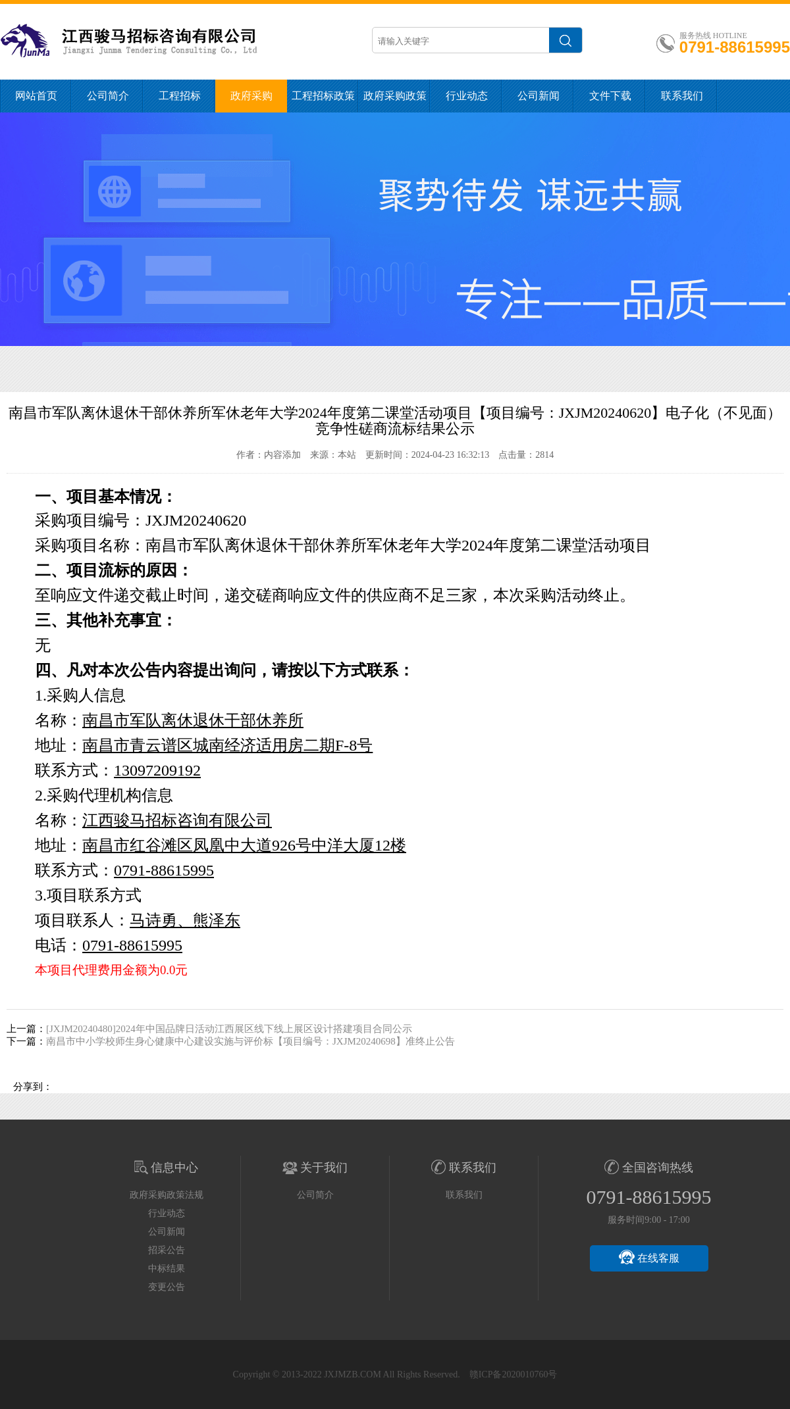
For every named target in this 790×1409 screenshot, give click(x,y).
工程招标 (180, 95)
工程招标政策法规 (323, 101)
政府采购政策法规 (395, 101)
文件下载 (610, 95)
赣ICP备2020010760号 (513, 1374)
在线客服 (649, 1257)
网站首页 (36, 95)
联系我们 (682, 95)
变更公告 (166, 1287)
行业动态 (467, 95)
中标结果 (166, 1268)
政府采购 (251, 95)
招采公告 (166, 1250)
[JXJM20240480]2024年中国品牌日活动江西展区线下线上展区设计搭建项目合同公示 (229, 1029)
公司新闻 (538, 95)
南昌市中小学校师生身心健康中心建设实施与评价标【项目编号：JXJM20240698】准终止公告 (250, 1041)
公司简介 (108, 95)
